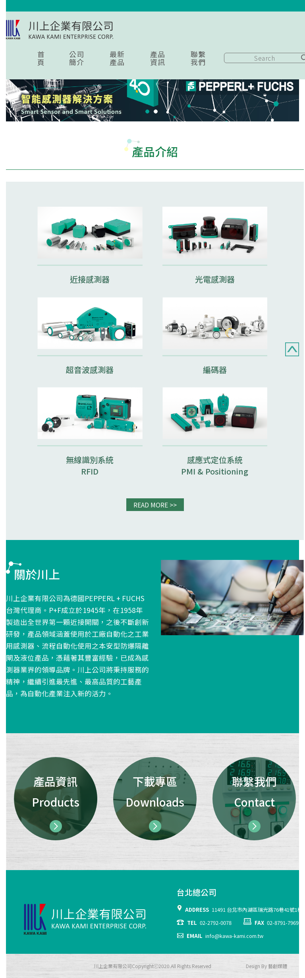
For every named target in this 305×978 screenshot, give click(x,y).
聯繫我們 (198, 58)
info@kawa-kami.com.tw (234, 936)
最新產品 (117, 58)
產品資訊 (157, 58)
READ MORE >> (155, 504)
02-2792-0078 (216, 922)
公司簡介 (76, 58)
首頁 (41, 58)
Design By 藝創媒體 (266, 966)
